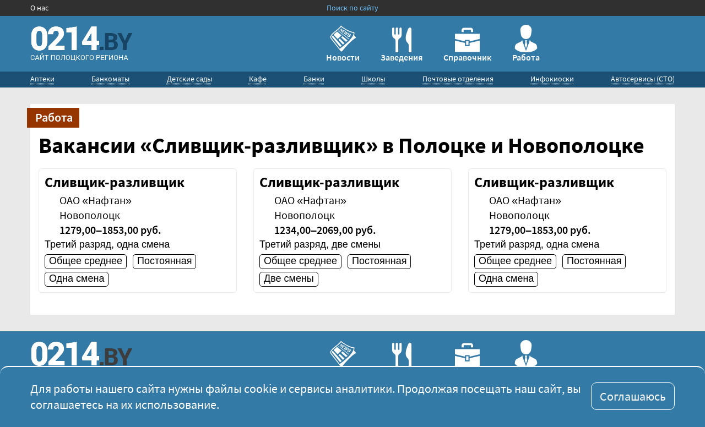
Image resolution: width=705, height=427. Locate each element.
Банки (313, 79)
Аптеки (42, 79)
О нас (39, 8)
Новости (343, 44)
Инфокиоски (552, 79)
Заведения (401, 45)
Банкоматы (110, 79)
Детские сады (189, 79)
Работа (526, 44)
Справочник (467, 45)
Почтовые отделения (458, 79)
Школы (373, 79)
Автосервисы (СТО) (643, 79)
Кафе (258, 79)
